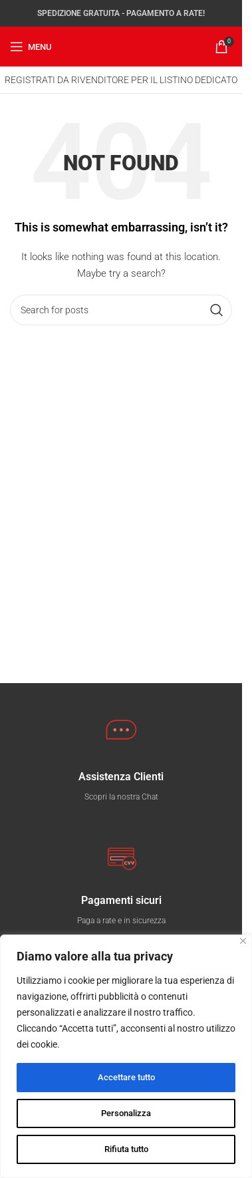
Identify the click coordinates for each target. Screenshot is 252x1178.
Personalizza (126, 1113)
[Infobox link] (121, 787)
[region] (126, 1056)
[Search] (121, 310)
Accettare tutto (126, 1077)
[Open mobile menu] (31, 46)
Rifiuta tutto (126, 1149)
